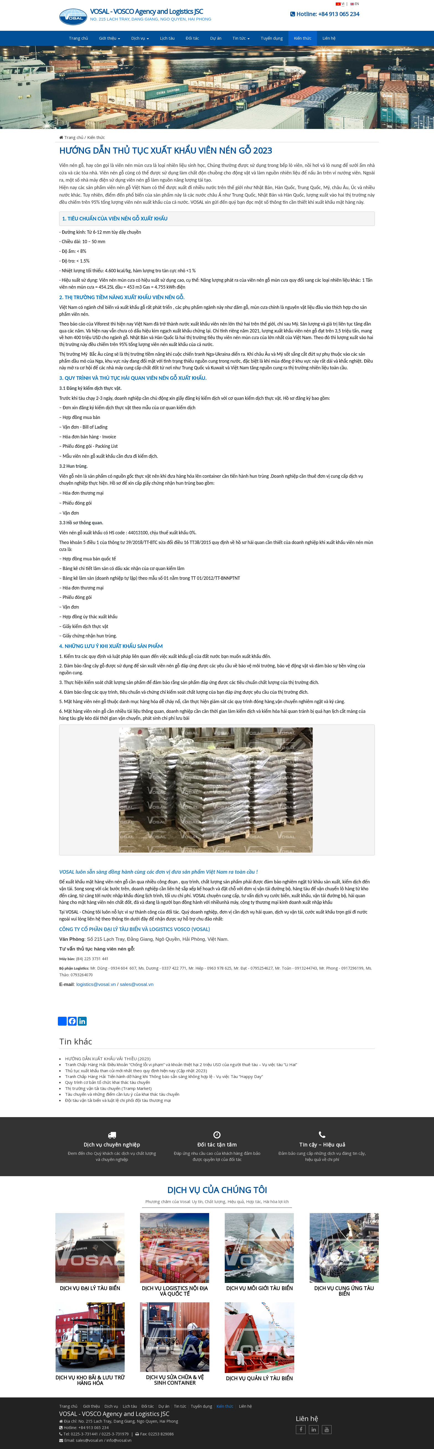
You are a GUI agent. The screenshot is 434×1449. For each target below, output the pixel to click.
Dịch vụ (140, 38)
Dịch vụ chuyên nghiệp (112, 1144)
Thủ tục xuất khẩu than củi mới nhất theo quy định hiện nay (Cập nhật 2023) (136, 1070)
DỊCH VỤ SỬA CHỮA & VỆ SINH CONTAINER (175, 1380)
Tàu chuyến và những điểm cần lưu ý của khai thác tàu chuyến (122, 1094)
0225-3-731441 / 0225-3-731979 (100, 1434)
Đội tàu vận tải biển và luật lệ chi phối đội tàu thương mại (118, 1100)
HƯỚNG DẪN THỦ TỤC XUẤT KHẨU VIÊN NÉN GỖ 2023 (165, 150)
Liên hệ (328, 38)
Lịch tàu (167, 38)
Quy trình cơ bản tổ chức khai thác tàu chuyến (107, 1082)
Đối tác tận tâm (217, 1144)
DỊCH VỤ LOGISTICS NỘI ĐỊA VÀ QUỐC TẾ (175, 1291)
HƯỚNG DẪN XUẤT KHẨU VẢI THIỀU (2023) (108, 1058)
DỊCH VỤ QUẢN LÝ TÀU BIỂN (259, 1378)
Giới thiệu (109, 38)
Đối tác (192, 38)
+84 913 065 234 (338, 14)
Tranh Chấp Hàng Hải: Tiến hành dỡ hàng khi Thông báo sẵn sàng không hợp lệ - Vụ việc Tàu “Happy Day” (164, 1076)
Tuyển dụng (272, 38)
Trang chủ (78, 38)
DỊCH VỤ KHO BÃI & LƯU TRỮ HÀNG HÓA (90, 1380)
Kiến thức (302, 38)
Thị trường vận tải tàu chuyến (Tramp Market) (108, 1088)
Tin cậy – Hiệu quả (322, 1144)
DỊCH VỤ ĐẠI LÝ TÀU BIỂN (90, 1288)
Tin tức (241, 38)
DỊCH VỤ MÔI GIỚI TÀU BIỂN (259, 1288)
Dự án (215, 38)
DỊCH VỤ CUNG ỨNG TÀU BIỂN (344, 1291)
